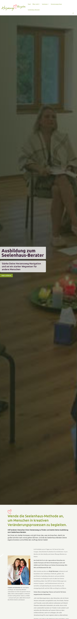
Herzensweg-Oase (56, 4)
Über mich (35, 4)
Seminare (45, 4)
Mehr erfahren (6, 275)
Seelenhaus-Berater (34, 10)
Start (29, 4)
